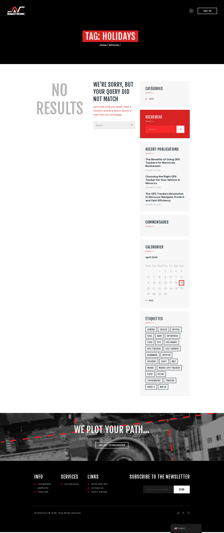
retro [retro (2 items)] (161, 374)
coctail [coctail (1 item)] (176, 330)
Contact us (97, 488)
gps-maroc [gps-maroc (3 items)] (171, 342)
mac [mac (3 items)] (174, 362)
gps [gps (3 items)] (159, 342)
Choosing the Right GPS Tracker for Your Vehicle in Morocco (162, 180)
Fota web (43, 492)
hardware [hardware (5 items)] (152, 355)
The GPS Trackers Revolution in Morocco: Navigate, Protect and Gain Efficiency (164, 197)
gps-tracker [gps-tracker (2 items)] (172, 349)
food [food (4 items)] (149, 342)
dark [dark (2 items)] (159, 336)
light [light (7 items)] (164, 362)
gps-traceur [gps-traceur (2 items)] (154, 349)
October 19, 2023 (153, 170)
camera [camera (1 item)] (151, 330)
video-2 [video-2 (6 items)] (151, 387)
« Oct (150, 300)
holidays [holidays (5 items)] (151, 362)
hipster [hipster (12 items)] (166, 355)
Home (103, 45)
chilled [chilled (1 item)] (163, 330)
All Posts (114, 45)
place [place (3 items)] (150, 374)
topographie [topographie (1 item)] (154, 381)
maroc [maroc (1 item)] (150, 368)
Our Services (71, 485)
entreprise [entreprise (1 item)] (172, 336)
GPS (151, 98)
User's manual (99, 492)
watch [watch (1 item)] (163, 387)
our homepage (113, 114)
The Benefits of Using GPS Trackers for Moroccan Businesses (162, 163)
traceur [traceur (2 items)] (170, 381)
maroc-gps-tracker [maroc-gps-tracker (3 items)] (169, 368)
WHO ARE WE (99, 485)
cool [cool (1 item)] (149, 336)
